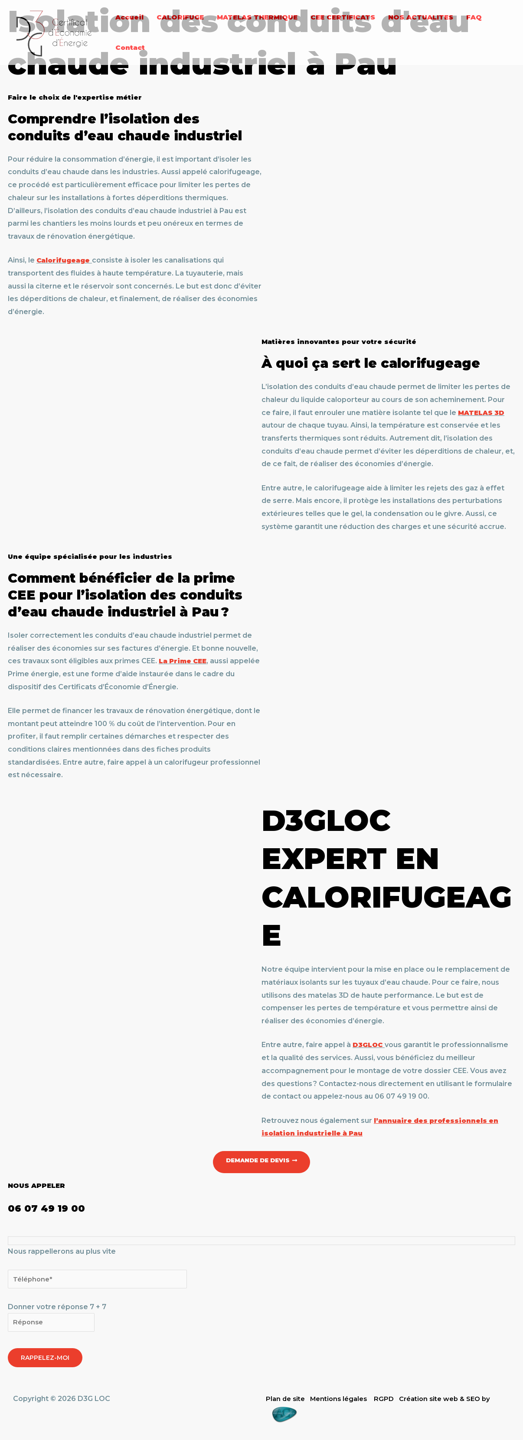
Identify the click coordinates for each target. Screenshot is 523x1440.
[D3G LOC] (54, 32)
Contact (130, 47)
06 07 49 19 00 (59, 1208)
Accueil (129, 17)
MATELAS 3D (483, 413)
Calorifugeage (64, 260)
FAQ (474, 17)
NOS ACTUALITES (420, 17)
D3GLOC (369, 1045)
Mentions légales (343, 1401)
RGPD (391, 1401)
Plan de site (286, 1401)
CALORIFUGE (180, 17)
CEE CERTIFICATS (343, 17)
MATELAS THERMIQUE (257, 17)
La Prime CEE (185, 661)
